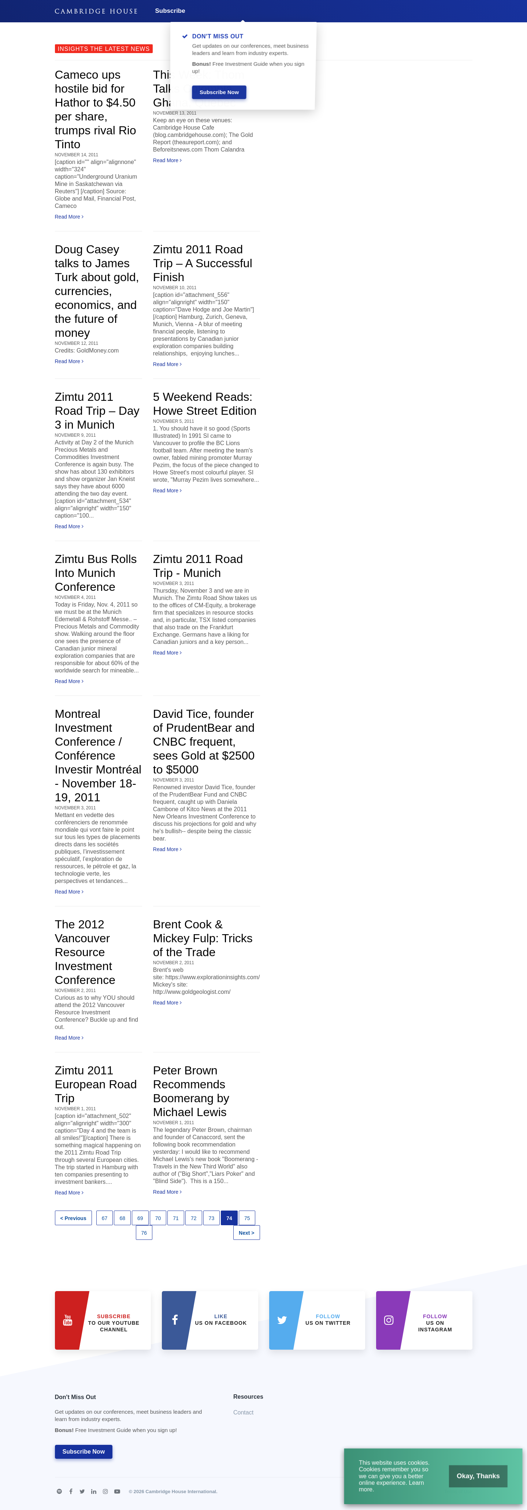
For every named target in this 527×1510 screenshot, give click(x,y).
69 (140, 1218)
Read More (69, 217)
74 (229, 1218)
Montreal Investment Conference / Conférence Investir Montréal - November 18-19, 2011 (98, 755)
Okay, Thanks (465, 1484)
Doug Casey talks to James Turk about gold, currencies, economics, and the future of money (97, 291)
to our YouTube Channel (114, 1322)
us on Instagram (435, 1322)
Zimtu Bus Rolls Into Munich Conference (96, 572)
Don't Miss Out (135, 1416)
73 (212, 1218)
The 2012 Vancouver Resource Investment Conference (85, 952)
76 (144, 1233)
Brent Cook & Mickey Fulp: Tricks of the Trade (203, 938)
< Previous (73, 1218)
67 (105, 1218)
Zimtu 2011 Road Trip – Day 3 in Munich (97, 410)
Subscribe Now (84, 1452)
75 (247, 1218)
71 (176, 1218)
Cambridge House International (180, 1491)
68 (122, 1218)
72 (194, 1218)
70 (158, 1218)
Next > (246, 1233)
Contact (243, 1412)
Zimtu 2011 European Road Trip (96, 1084)
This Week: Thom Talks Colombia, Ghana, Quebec (199, 88)
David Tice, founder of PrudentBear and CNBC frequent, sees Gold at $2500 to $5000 (204, 741)
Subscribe (170, 10)
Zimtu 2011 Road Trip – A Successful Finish (202, 263)
